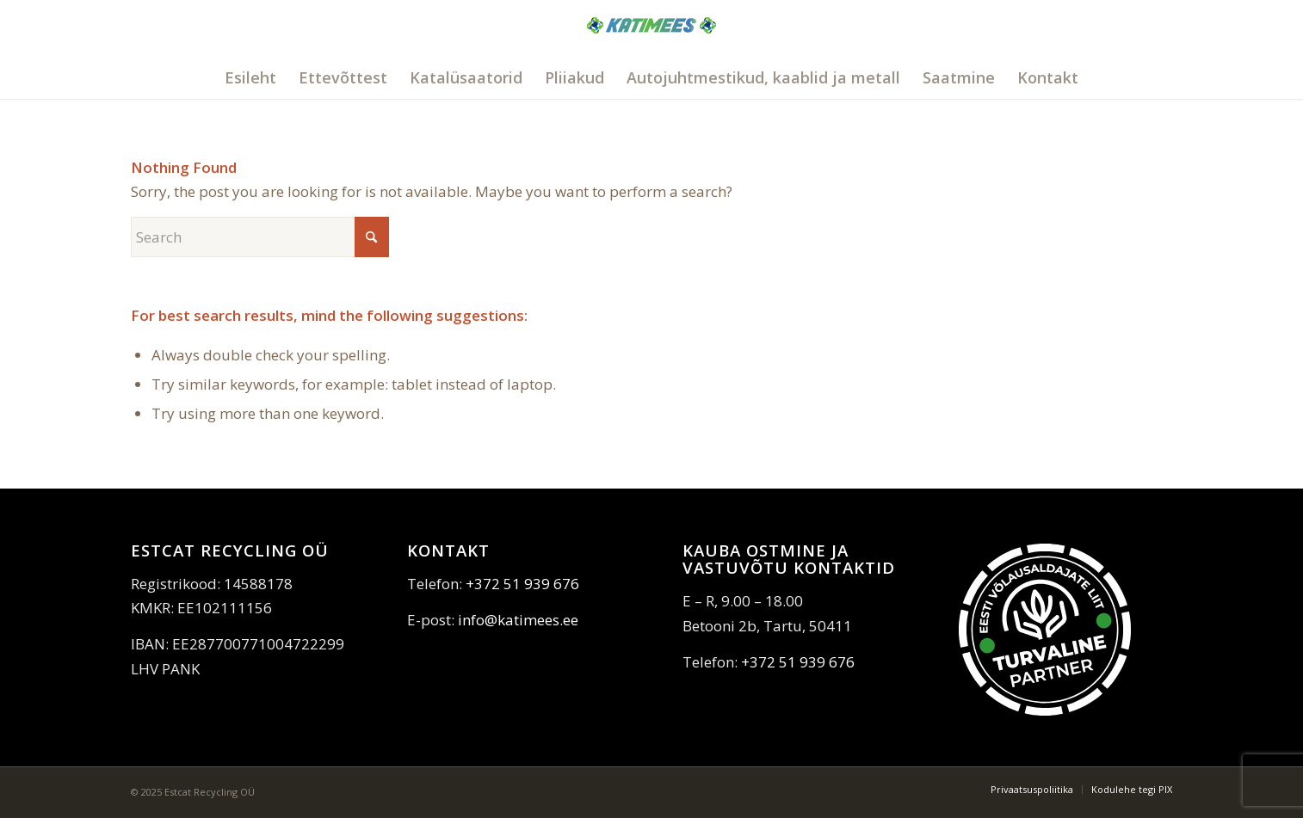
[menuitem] (250, 77)
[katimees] (651, 45)
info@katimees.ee (518, 620)
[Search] (260, 237)
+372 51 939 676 (522, 584)
